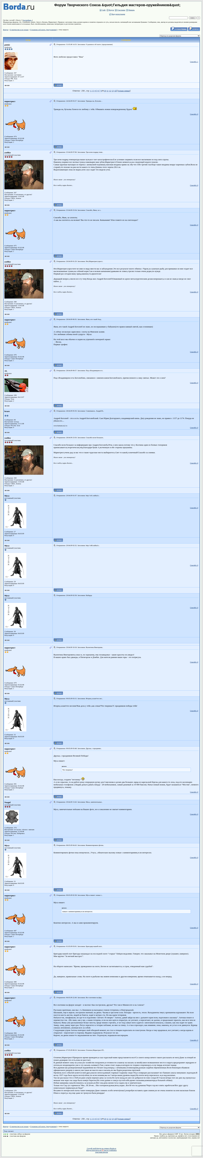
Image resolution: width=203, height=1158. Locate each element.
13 (113, 91)
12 (110, 91)
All (115, 91)
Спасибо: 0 (194, 114)
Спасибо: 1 (194, 62)
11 (108, 91)
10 (105, 91)
